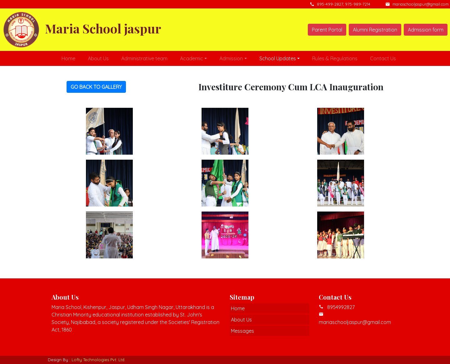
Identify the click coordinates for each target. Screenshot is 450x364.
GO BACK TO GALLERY (96, 87)
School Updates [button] (277, 58)
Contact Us (383, 58)
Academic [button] (191, 58)
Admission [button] (231, 58)
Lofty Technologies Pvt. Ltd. (98, 359)
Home (68, 58)
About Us (98, 58)
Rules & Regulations (335, 58)
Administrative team (144, 58)
